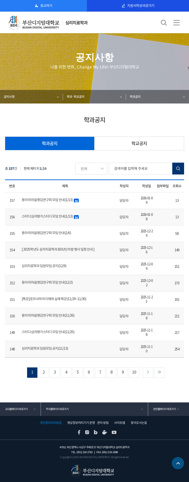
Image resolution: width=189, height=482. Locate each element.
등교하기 (46, 5)
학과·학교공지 (75, 97)
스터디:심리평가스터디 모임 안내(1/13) (50, 216)
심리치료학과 (76, 23)
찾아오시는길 (139, 423)
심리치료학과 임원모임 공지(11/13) (45, 348)
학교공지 (139, 143)
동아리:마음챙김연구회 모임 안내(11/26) (48, 315)
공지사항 (9, 97)
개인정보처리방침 (51, 423)
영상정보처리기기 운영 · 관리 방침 (88, 423)
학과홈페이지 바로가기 (57, 409)
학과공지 (135, 97)
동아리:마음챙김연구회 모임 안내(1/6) (46, 233)
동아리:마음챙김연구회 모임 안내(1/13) (50, 200)
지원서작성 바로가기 (140, 5)
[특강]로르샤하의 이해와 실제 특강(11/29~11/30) (54, 299)
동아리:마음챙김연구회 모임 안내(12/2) (47, 282)
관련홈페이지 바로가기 (164, 409)
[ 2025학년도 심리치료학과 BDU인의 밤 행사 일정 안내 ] (58, 249)
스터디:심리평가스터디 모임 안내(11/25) (48, 332)
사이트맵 (119, 423)
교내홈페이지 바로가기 (16, 409)
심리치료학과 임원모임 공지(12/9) (44, 266)
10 (134, 372)
